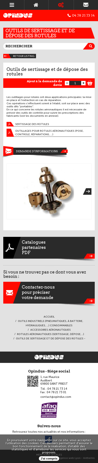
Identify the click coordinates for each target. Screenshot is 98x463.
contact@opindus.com (55, 396)
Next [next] (88, 191)
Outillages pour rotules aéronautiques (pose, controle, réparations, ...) (45, 133)
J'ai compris (49, 458)
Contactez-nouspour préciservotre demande (49, 293)
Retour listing (18, 56)
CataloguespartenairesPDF (49, 248)
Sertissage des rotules (28, 124)
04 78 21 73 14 (81, 15)
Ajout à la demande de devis (44, 83)
